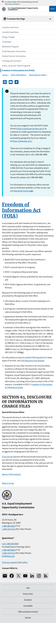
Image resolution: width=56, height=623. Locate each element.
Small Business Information (14, 51)
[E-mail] (11, 82)
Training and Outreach (11, 61)
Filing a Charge (8, 37)
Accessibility (28, 606)
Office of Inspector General (28, 611)
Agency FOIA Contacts (11, 474)
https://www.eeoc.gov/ (22, 141)
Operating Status (21, 191)
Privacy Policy (28, 594)
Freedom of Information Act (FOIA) (18, 70)
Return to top (8, 483)
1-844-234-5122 (8, 529)
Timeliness (6, 41)
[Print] (5, 82)
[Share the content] (16, 82)
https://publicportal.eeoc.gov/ (30, 128)
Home (5, 75)
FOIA (28, 588)
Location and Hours (10, 27)
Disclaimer (28, 600)
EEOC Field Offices (18, 75)
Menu (53, 9)
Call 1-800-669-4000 (10, 543)
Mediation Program (10, 46)
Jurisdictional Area (10, 32)
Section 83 (8, 456)
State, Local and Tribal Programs (16, 65)
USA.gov (28, 617)
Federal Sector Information (14, 56)
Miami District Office (37, 75)
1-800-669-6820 (8, 526)
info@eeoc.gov (8, 556)
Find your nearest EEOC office (14, 562)
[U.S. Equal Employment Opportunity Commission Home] (22, 9)
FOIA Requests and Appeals (32, 360)
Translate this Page (16, 18)
